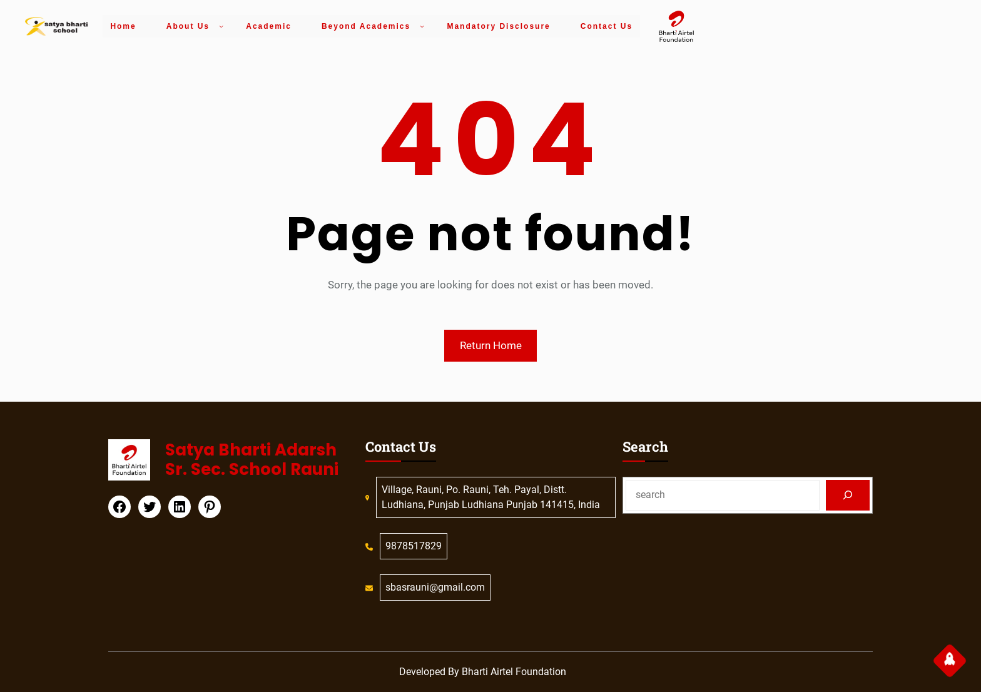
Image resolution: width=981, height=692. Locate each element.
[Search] (848, 495)
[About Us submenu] (221, 26)
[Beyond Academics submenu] (422, 26)
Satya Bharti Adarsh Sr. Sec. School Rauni (251, 460)
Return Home (491, 345)
